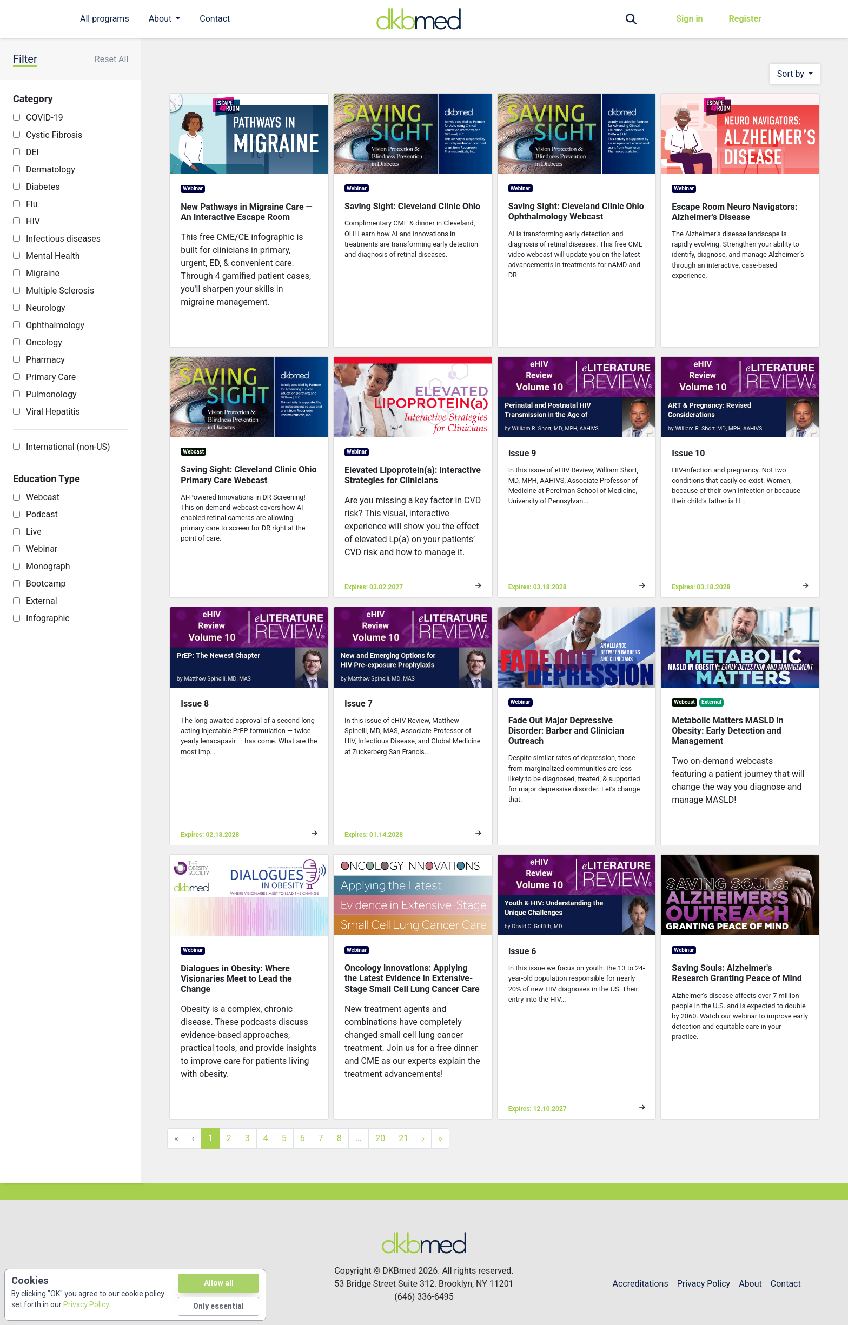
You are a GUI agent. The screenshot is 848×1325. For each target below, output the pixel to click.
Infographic (48, 618)
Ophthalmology (55, 325)
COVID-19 (44, 117)
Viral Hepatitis (53, 412)
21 (403, 1138)
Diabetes (43, 187)
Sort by (791, 74)
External (41, 601)
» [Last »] (440, 1138)
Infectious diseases (63, 239)
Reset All (112, 59)
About (750, 1284)
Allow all (219, 1283)
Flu (32, 204)
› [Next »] (423, 1138)
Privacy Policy (704, 1284)
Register (745, 19)
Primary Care (51, 377)
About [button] (161, 19)
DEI (32, 152)
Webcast (42, 497)
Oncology (44, 342)
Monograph (48, 566)
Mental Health (53, 256)
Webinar (41, 549)
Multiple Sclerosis (60, 290)
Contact (215, 19)
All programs (104, 19)
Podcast (42, 514)
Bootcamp (46, 583)
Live (34, 532)
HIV (33, 221)
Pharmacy (45, 360)
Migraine (42, 273)
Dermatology (50, 169)
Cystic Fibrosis (54, 135)
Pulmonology (51, 394)
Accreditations (640, 1284)
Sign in (689, 19)
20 (380, 1138)
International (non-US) (68, 447)
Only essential (218, 1306)
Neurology (45, 308)
